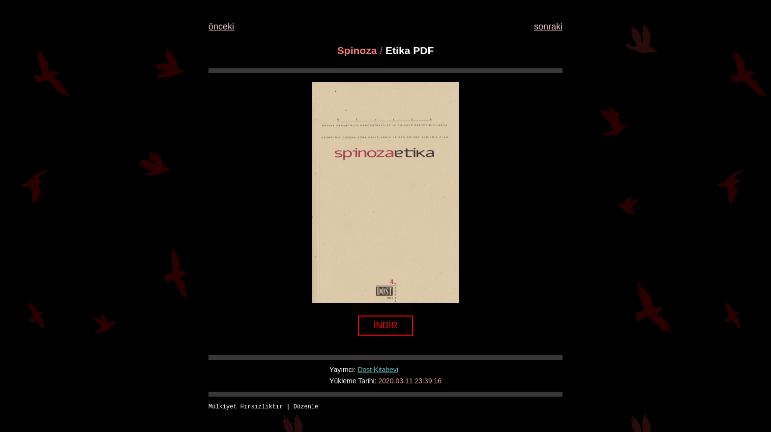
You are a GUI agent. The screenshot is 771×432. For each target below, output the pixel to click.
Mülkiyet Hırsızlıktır (245, 407)
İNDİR (386, 325)
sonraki (548, 26)
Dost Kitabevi (377, 370)
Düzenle (306, 407)
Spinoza (357, 50)
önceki (221, 26)
